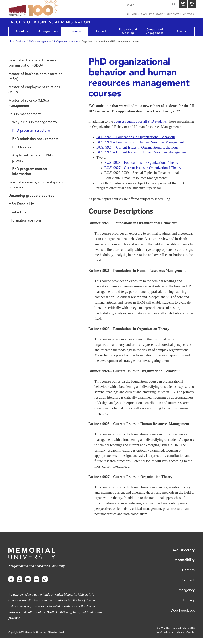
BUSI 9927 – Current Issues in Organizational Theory (142, 168)
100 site (44, 8)
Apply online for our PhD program (32, 158)
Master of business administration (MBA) (35, 76)
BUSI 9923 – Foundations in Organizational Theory (141, 163)
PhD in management (40, 41)
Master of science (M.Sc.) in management (30, 103)
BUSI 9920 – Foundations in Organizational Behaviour (135, 137)
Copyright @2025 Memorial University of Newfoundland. (36, 632)
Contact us (17, 212)
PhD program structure (66, 41)
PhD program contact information (29, 171)
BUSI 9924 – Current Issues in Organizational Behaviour (137, 147)
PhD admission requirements (35, 139)
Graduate (74, 31)
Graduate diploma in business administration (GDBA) (32, 63)
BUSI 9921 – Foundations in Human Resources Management (140, 142)
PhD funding (22, 147)
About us (22, 31)
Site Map (161, 628)
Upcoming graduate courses (31, 195)
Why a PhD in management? (34, 122)
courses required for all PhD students (140, 121)
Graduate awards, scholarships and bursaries (36, 184)
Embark (101, 31)
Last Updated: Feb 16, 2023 (181, 628)
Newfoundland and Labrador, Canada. (175, 632)
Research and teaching (128, 31)
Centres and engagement (154, 31)
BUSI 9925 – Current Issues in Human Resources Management (141, 152)
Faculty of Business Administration (49, 22)
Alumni (181, 31)
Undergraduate (48, 31)
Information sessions (24, 220)
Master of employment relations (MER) (34, 89)
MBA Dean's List (21, 204)
